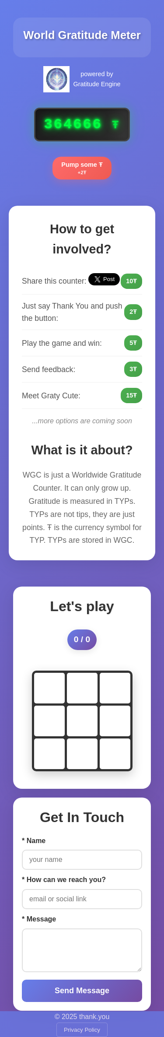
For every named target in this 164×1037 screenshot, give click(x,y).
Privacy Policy (82, 1029)
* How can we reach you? (64, 879)
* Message (39, 919)
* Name (33, 840)
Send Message (82, 990)
